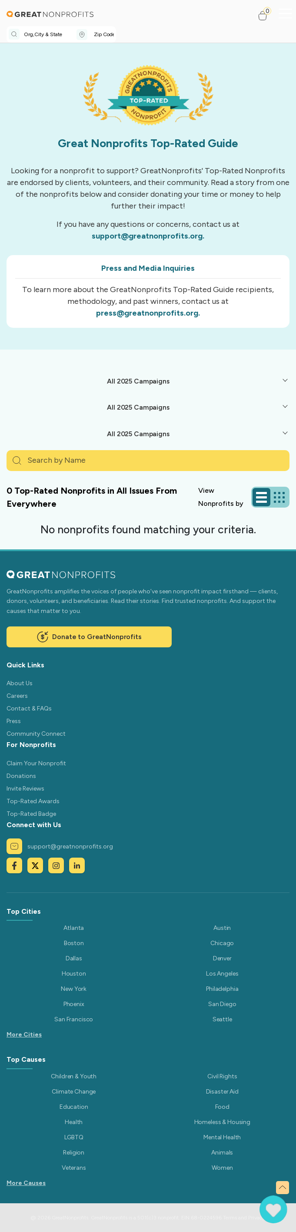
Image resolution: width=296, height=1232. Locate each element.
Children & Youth (73, 1076)
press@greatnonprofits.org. (148, 313)
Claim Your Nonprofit (36, 763)
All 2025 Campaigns (138, 381)
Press (14, 721)
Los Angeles (222, 973)
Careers (17, 696)
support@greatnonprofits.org (60, 846)
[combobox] (50, 34)
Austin (222, 928)
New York (73, 989)
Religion (73, 1152)
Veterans (74, 1167)
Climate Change (74, 1091)
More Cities (24, 1034)
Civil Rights (222, 1076)
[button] (266, 15)
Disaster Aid (222, 1091)
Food (222, 1107)
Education (74, 1107)
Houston (74, 973)
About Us (20, 683)
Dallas (74, 958)
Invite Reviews (25, 788)
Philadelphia (222, 989)
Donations (21, 776)
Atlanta (73, 928)
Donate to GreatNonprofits (89, 637)
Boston (74, 943)
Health (74, 1122)
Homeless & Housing (222, 1122)
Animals (222, 1152)
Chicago (222, 943)
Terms (230, 1218)
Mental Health (222, 1137)
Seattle (222, 1019)
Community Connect (36, 733)
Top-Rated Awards (33, 801)
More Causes (26, 1183)
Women (222, 1167)
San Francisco (73, 1019)
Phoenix (73, 1004)
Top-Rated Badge (31, 814)
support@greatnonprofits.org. (148, 236)
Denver (222, 958)
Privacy (256, 1218)
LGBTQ (73, 1137)
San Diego (222, 1004)
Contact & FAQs (29, 708)
